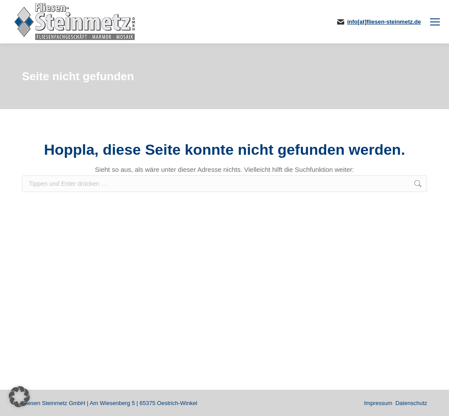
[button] (19, 396)
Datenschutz (411, 403)
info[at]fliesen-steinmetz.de (384, 21)
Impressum (378, 403)
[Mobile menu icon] (435, 22)
